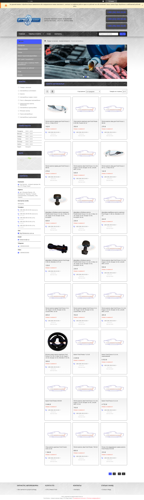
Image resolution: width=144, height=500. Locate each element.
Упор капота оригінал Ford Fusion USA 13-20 (56, 447)
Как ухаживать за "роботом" (26, 68)
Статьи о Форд (106, 489)
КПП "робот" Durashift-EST (26, 59)
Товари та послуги (52, 41)
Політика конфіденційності (93, 498)
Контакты (58, 34)
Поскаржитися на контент (79, 498)
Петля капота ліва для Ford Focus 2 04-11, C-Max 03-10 (113, 166)
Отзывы (20, 75)
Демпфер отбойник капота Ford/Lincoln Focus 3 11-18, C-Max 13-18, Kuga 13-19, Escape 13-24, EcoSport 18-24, (86, 214)
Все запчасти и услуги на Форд (27, 489)
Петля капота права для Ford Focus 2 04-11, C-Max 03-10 (57, 122)
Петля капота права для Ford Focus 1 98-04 (57, 166)
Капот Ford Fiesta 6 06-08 (53, 401)
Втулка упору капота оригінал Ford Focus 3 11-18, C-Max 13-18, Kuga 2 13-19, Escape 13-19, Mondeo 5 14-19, (57, 356)
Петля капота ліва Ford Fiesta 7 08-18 (85, 447)
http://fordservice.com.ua (27, 233)
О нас (49, 34)
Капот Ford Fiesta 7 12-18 (82, 354)
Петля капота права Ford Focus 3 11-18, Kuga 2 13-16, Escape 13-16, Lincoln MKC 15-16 (57, 309)
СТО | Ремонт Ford (51, 489)
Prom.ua (81, 496)
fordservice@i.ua (24, 239)
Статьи (20, 52)
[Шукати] (123, 34)
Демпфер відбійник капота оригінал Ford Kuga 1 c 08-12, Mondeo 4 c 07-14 (113, 213)
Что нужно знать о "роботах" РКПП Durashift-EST (28, 63)
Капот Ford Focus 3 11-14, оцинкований (110, 355)
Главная (22, 34)
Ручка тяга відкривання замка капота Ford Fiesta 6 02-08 (113, 447)
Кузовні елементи (64, 41)
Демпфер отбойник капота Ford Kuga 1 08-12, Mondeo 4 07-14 (57, 261)
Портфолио (21, 45)
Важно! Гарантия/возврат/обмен (27, 56)
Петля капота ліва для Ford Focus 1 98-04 (113, 122)
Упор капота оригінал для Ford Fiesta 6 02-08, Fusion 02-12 (85, 122)
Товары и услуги (35, 34)
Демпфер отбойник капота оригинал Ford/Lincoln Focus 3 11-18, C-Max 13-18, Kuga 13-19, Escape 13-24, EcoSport (57, 214)
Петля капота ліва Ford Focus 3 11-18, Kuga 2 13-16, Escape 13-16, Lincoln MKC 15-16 (86, 167)
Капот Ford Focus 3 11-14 (110, 401)
